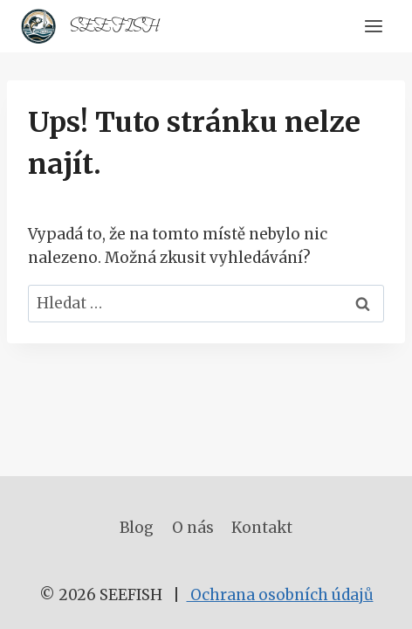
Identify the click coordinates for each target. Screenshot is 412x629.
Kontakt (261, 527)
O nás (193, 527)
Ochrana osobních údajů (280, 595)
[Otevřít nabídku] (373, 25)
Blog (137, 527)
